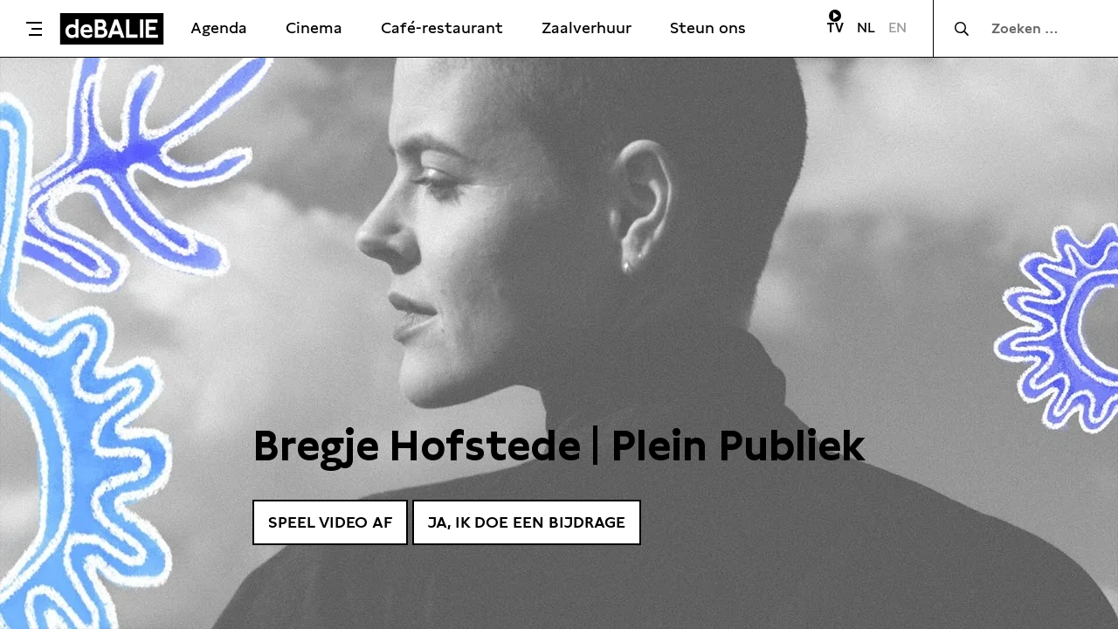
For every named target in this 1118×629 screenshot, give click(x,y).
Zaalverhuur (586, 27)
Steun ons (708, 27)
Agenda (218, 27)
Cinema (314, 27)
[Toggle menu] (34, 29)
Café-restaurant (442, 27)
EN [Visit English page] (897, 27)
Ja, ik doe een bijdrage (526, 522)
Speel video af (330, 522)
